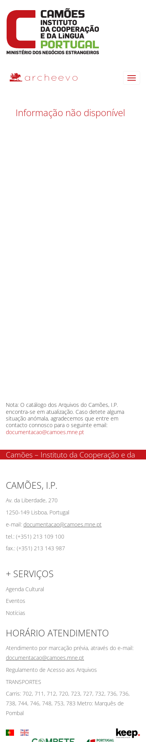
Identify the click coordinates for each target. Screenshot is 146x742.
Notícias (15, 613)
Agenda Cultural (25, 589)
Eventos (15, 600)
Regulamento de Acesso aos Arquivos (51, 669)
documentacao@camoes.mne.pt (45, 432)
